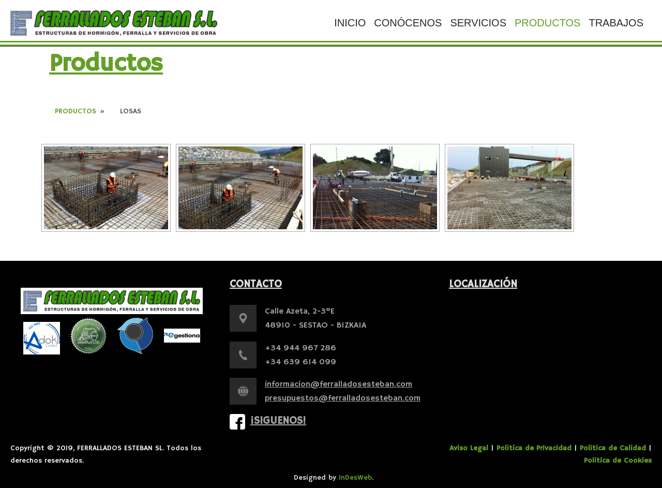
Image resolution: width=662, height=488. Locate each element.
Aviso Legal (468, 448)
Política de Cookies (618, 460)
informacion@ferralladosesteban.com (338, 384)
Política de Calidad (613, 448)
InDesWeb (355, 477)
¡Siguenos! (278, 421)
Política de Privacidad (533, 448)
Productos (75, 111)
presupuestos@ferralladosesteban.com (342, 398)
